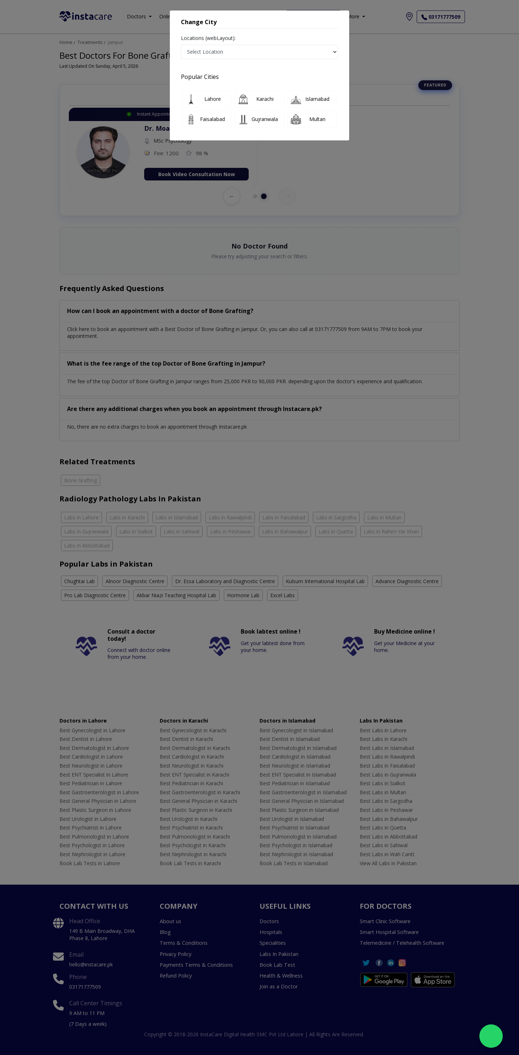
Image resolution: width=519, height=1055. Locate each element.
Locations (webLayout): (208, 38)
